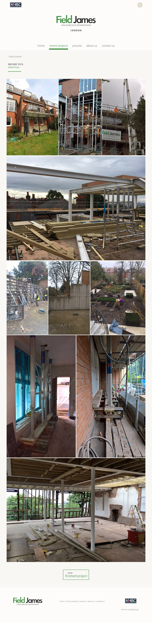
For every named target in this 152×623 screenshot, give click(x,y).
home (62, 601)
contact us (100, 601)
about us (91, 601)
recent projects (72, 601)
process (83, 601)
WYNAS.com (134, 609)
